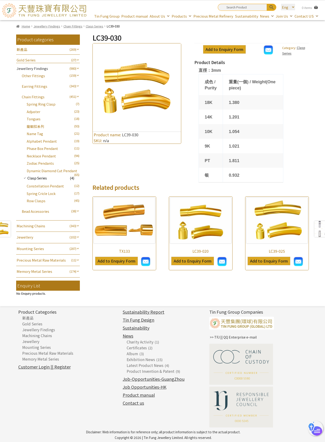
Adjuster (33, 111)
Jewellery (25, 237)
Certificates (137, 348)
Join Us (284, 16)
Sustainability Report (143, 312)
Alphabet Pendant (42, 141)
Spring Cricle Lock (41, 193)
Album (132, 353)
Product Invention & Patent (150, 371)
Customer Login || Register (44, 367)
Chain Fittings (72, 26)
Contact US (307, 16)
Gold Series (26, 59)
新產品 (22, 49)
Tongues (34, 118)
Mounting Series (30, 248)
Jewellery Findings (46, 26)
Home (26, 26)
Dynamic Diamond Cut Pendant (52, 170)
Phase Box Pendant (42, 148)
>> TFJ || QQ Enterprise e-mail (233, 337)
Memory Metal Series (34, 271)
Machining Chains (31, 225)
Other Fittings (33, 75)
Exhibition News (141, 359)
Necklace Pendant (41, 155)
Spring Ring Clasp (41, 104)
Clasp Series (94, 26)
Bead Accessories (35, 211)
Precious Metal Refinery (213, 16)
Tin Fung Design (138, 320)
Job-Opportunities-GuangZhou (154, 379)
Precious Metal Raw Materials (41, 260)
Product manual (134, 16)
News (267, 16)
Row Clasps (36, 200)
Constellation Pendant (45, 185)
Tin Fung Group (107, 16)
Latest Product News (145, 365)
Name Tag (35, 133)
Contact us (133, 403)
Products (182, 16)
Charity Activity (140, 342)
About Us (160, 16)
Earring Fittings (34, 86)
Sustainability (246, 16)
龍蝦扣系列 (35, 126)
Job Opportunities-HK (144, 387)
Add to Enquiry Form (224, 49)
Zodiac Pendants (40, 163)
